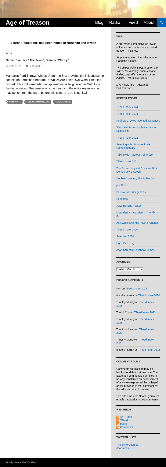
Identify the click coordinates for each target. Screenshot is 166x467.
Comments (124, 427)
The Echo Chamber (127, 444)
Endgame (122, 198)
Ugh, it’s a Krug (125, 243)
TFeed (132, 22)
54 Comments (37, 72)
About (149, 22)
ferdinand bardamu (38, 107)
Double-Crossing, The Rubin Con (135, 178)
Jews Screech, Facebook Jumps (135, 249)
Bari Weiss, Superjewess (131, 192)
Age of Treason (27, 22)
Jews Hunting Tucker (128, 205)
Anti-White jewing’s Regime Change (137, 222)
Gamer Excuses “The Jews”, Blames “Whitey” (49, 62)
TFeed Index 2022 (127, 137)
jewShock (122, 185)
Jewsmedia (123, 448)
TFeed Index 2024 (127, 107)
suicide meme (63, 107)
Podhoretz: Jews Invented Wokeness (138, 120)
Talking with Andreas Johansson (135, 154)
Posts (121, 423)
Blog (99, 22)
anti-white (15, 107)
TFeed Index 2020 (127, 229)
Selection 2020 (125, 236)
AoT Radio (124, 416)
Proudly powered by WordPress (22, 462)
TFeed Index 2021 (127, 161)
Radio (114, 22)
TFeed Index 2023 (127, 113)
